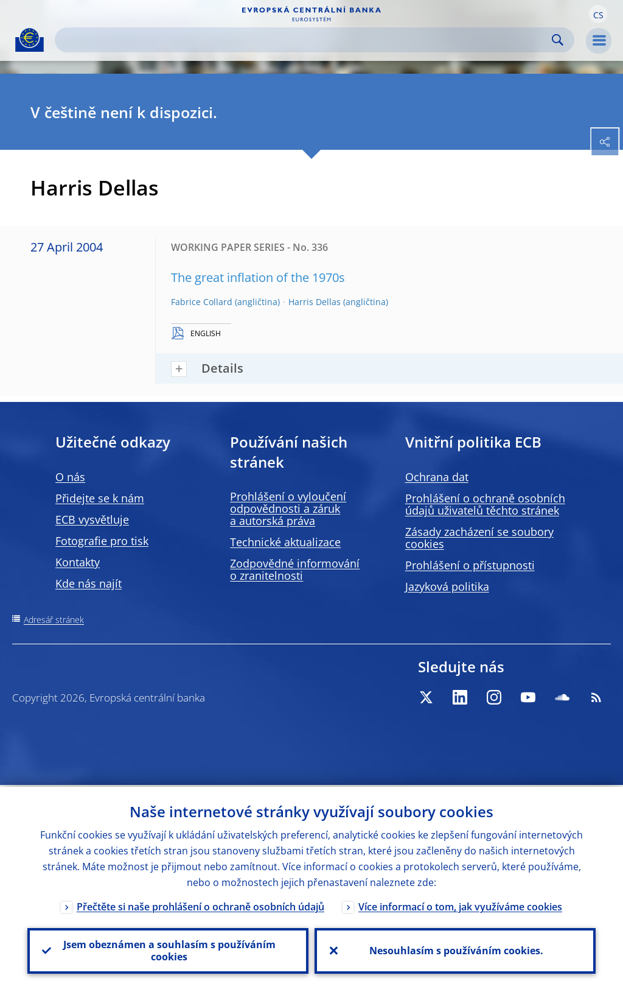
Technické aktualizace (285, 542)
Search (558, 40)
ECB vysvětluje (92, 519)
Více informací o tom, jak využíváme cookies (460, 905)
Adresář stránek (54, 619)
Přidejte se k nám (99, 498)
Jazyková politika (447, 586)
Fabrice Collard (201, 302)
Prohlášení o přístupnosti (470, 565)
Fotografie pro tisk (101, 540)
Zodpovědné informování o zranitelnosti (295, 569)
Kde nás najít (88, 583)
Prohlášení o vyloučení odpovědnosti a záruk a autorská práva (288, 508)
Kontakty (77, 562)
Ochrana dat (436, 477)
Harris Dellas (314, 302)
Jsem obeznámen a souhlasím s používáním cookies (168, 950)
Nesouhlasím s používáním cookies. (455, 950)
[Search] (305, 40)
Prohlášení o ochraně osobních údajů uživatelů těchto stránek (485, 504)
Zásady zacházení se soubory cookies (479, 537)
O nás (70, 477)
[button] (598, 14)
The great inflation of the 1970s (258, 277)
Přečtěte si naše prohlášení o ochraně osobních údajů (200, 905)
